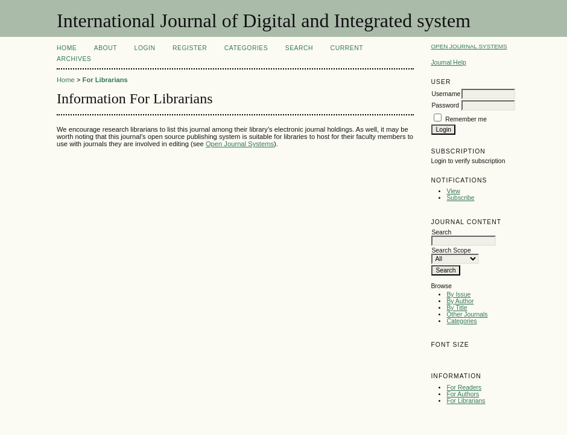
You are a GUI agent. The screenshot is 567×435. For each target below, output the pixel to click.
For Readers (463, 387)
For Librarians (465, 401)
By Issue (458, 294)
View (453, 191)
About (105, 48)
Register (190, 48)
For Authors (462, 394)
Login (145, 48)
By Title (456, 307)
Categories (461, 321)
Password (445, 105)
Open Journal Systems (469, 46)
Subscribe (460, 198)
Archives (74, 59)
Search (299, 48)
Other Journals (466, 314)
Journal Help (448, 62)
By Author (460, 301)
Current (347, 48)
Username (445, 94)
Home (67, 48)
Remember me (466, 119)
